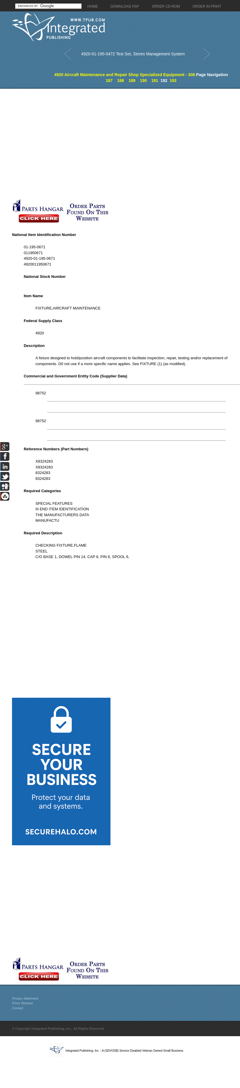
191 (155, 80)
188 (120, 80)
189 (132, 80)
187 (109, 80)
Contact (17, 1008)
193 (173, 80)
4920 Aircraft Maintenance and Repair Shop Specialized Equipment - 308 (124, 74)
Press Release (22, 1003)
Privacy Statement (25, 998)
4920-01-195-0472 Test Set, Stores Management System (133, 54)
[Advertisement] (61, 144)
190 (143, 80)
